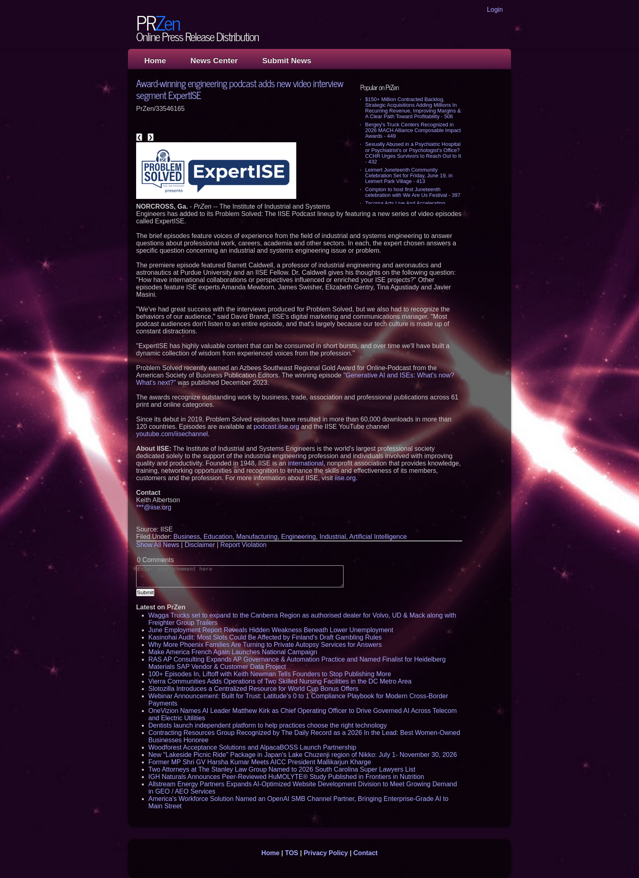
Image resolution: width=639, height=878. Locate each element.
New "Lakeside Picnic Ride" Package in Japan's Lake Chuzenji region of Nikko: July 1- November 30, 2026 (302, 754)
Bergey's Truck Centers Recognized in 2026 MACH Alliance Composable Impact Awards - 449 (413, 130)
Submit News (286, 60)
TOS (291, 852)
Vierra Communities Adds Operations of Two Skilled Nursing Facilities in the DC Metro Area (280, 681)
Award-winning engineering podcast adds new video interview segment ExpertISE (239, 89)
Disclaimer (200, 544)
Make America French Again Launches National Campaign (232, 652)
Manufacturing (256, 536)
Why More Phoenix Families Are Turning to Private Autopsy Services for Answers (265, 644)
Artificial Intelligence (378, 536)
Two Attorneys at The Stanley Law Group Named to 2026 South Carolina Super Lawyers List (281, 769)
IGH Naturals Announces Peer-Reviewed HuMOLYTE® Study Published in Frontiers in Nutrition (286, 776)
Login (495, 9)
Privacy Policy (326, 852)
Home (155, 60)
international (305, 463)
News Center (214, 60)
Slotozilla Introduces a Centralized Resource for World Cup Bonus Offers (253, 688)
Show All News (157, 544)
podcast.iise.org (276, 426)
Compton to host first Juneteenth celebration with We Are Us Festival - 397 (413, 192)
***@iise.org (154, 507)
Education (217, 536)
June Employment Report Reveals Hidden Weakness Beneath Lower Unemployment (270, 630)
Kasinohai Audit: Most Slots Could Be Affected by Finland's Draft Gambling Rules (265, 637)
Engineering (298, 536)
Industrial (333, 536)
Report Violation (243, 544)
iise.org (345, 477)
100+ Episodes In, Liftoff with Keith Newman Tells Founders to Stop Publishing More (269, 674)
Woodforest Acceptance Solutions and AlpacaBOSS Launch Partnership (252, 747)
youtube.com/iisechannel (172, 433)
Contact (365, 852)
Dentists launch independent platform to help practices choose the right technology (267, 725)
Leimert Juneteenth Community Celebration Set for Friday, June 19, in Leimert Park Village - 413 (409, 175)
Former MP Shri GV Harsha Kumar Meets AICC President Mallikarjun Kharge (259, 762)
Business (187, 536)
